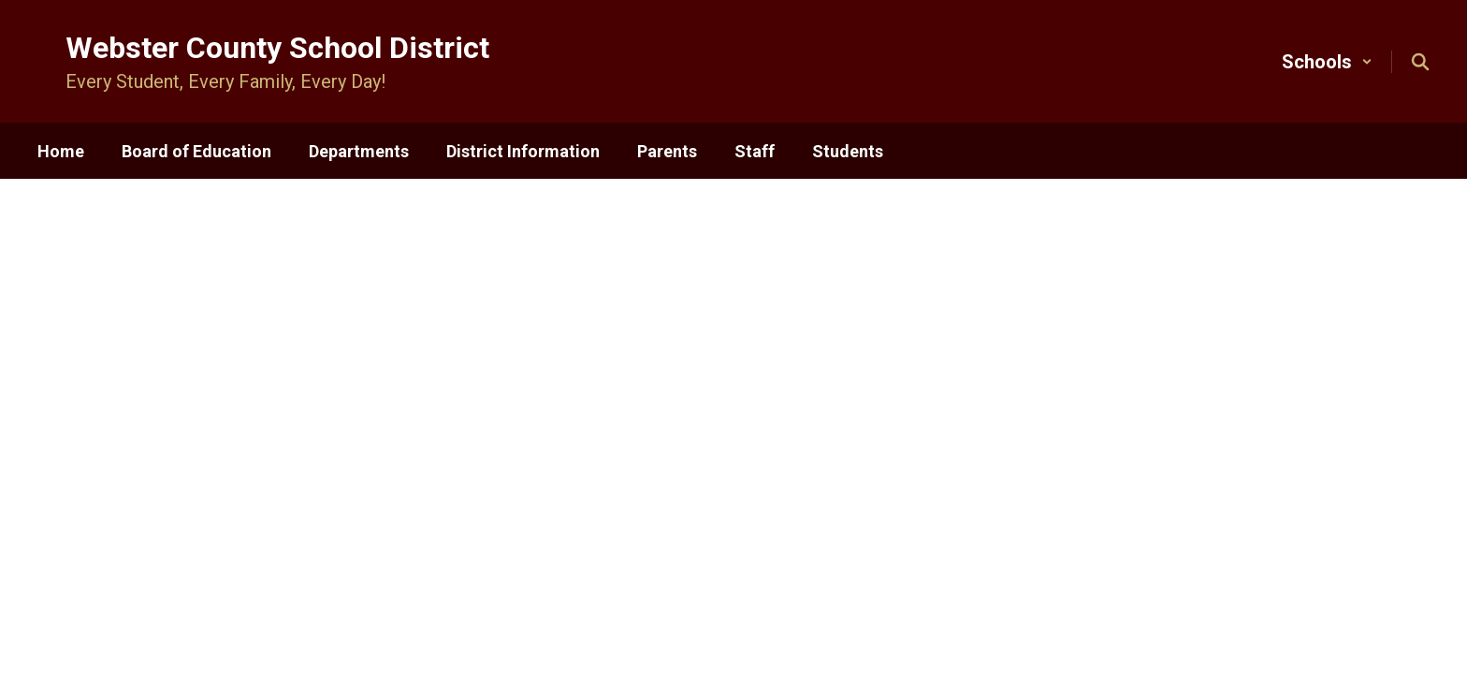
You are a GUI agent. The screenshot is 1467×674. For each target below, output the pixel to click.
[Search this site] (1420, 61)
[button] (1327, 62)
